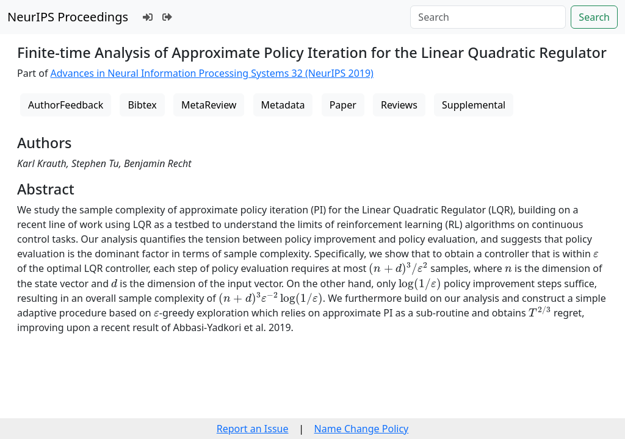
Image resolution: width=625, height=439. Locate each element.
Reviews (399, 105)
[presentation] (596, 255)
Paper (343, 105)
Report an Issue (253, 428)
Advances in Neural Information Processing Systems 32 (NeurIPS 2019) (212, 73)
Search (594, 17)
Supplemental (473, 105)
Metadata (283, 105)
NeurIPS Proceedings (67, 17)
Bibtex (142, 105)
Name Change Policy (361, 428)
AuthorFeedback (65, 105)
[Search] (488, 17)
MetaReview (208, 105)
